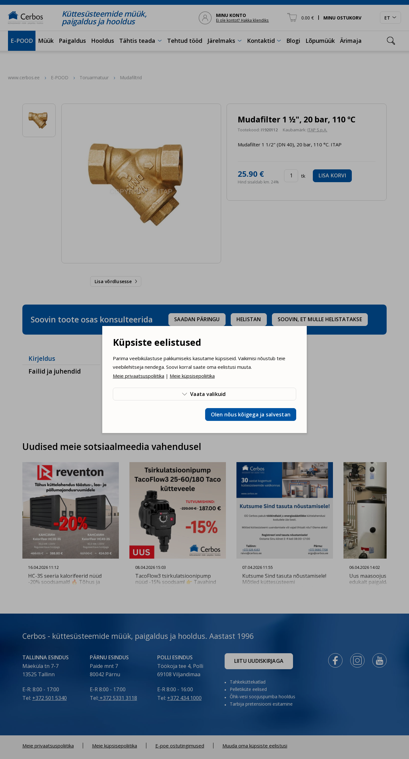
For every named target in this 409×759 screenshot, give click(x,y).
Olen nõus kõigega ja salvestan (251, 414)
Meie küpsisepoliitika (192, 376)
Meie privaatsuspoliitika (138, 376)
